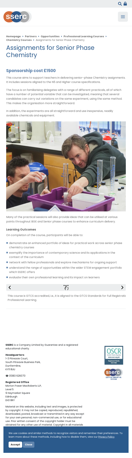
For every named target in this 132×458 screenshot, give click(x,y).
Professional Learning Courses (84, 36)
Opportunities (50, 36)
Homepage (13, 36)
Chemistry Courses (19, 40)
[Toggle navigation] (123, 17)
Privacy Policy (106, 437)
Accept (15, 445)
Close (28, 445)
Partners (31, 36)
